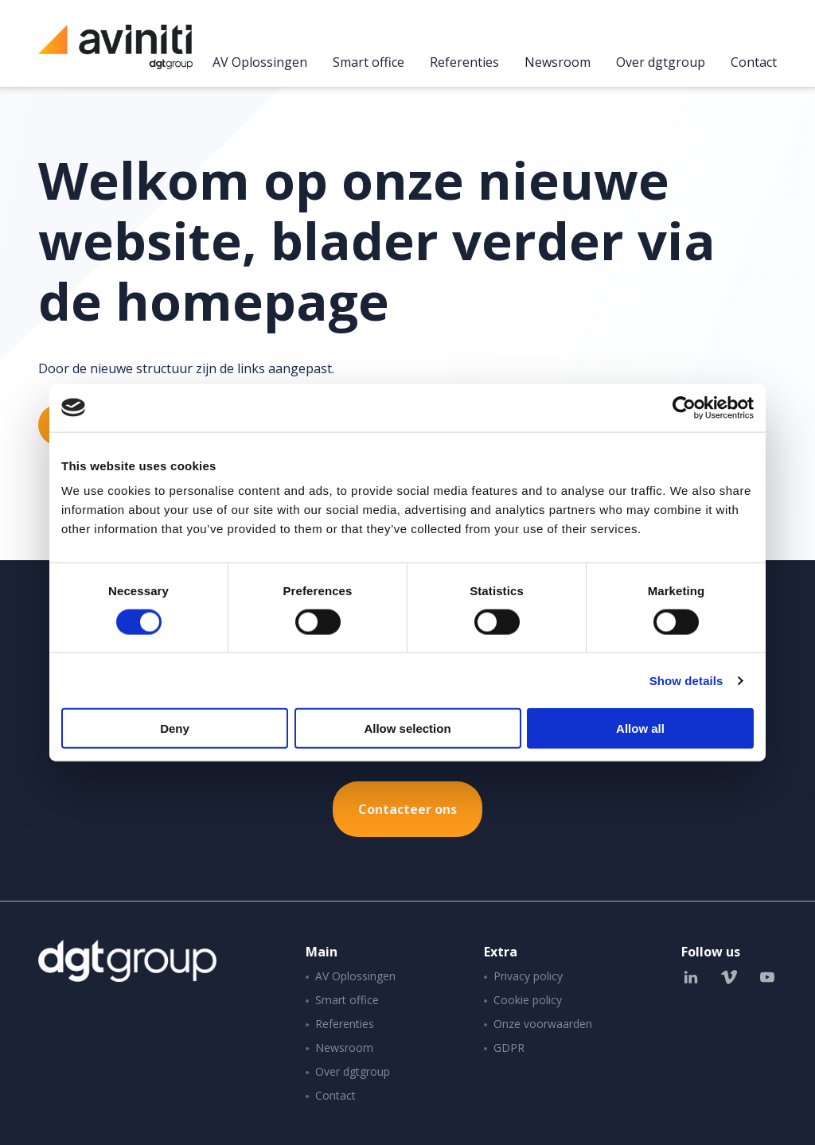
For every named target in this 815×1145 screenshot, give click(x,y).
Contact (754, 62)
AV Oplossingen (260, 62)
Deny (174, 728)
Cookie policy (527, 999)
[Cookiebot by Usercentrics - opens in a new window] (684, 407)
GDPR (508, 1047)
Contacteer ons (407, 809)
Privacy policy (528, 975)
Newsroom (557, 62)
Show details (686, 680)
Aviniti (115, 55)
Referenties (464, 62)
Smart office (368, 62)
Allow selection (407, 728)
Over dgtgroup (660, 62)
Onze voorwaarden (542, 1023)
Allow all (640, 728)
